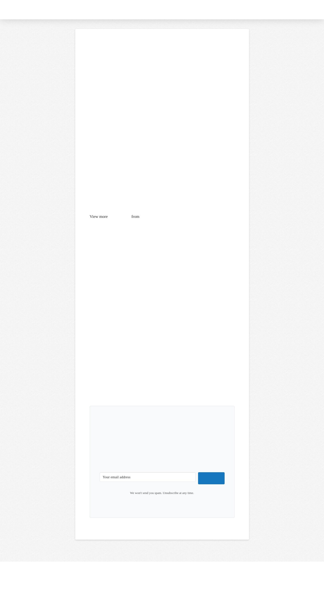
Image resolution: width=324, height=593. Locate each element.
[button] (301, 9)
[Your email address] (148, 477)
